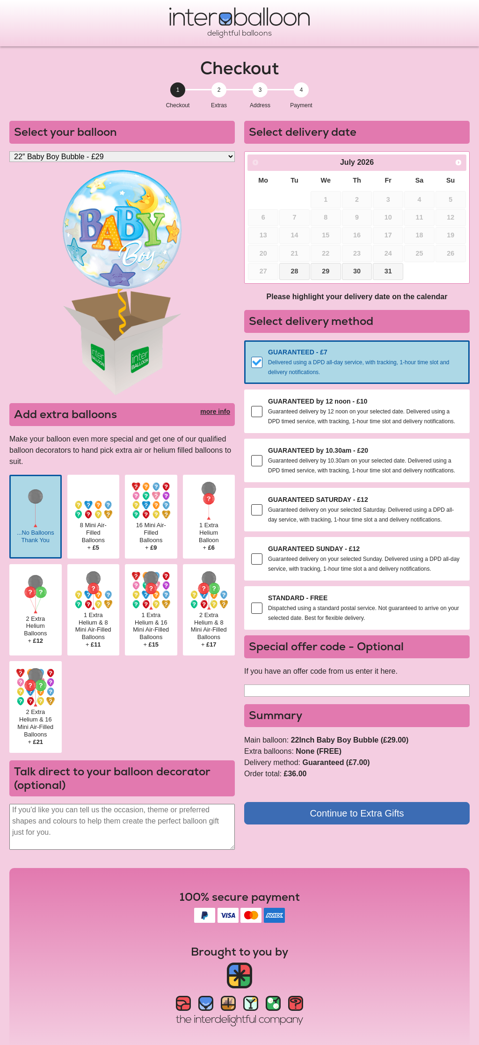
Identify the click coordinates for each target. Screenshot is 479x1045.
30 (357, 271)
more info (215, 411)
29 (325, 271)
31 (388, 271)
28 (294, 271)
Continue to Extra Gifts (357, 813)
